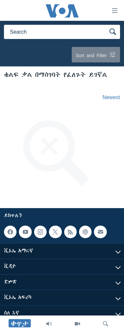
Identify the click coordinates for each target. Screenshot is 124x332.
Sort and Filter (96, 55)
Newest (111, 97)
